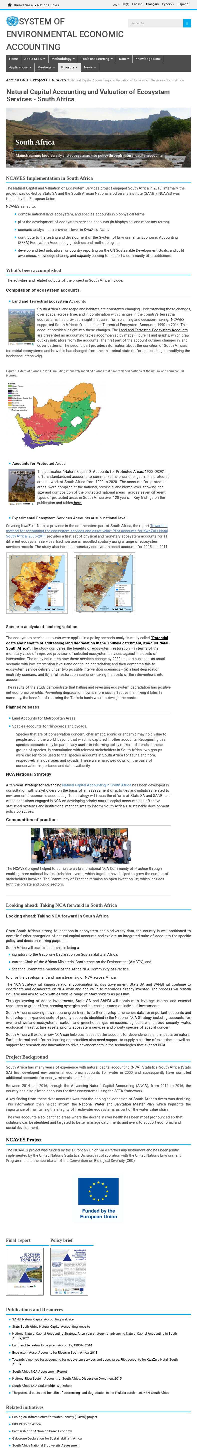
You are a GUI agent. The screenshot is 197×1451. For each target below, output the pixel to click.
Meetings (46, 67)
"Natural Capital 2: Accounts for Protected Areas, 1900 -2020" (113, 471)
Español (183, 4)
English (137, 4)
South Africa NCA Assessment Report (39, 1371)
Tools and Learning (97, 59)
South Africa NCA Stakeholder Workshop (42, 1386)
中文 (126, 4)
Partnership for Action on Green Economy (42, 1431)
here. (77, 503)
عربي (115, 4)
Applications (20, 67)
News (90, 67)
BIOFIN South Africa (26, 1424)
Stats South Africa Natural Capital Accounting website (51, 1326)
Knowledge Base (148, 59)
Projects (69, 67)
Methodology (63, 59)
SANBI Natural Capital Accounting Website (43, 1319)
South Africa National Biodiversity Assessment (46, 1445)
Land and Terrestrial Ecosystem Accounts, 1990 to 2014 (52, 1345)
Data (124, 59)
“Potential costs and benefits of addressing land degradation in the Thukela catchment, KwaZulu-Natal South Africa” (87, 643)
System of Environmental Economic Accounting (65, 34)
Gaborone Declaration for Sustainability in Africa (47, 1438)
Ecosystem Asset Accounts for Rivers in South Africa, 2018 (54, 1352)
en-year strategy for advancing (36, 785)
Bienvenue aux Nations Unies (36, 4)
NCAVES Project (24, 1139)
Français (152, 4)
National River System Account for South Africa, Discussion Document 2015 (67, 1378)
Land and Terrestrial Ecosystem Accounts (153, 330)
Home (13, 59)
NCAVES (59, 80)
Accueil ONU (17, 80)
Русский (168, 4)
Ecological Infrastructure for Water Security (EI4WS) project (54, 1417)
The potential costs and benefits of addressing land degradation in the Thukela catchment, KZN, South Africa (90, 1393)
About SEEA (34, 59)
